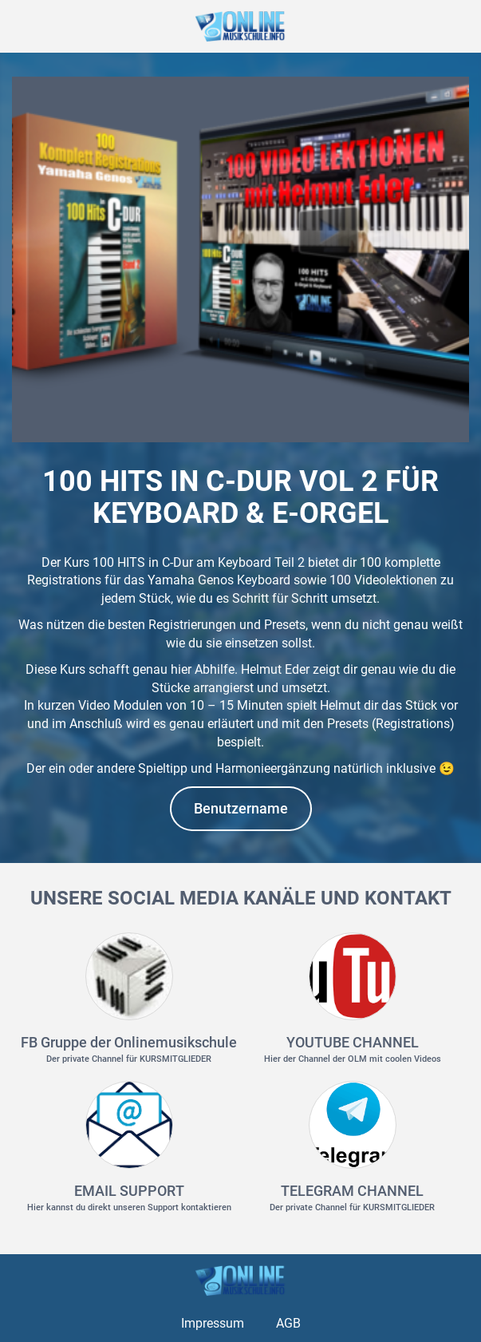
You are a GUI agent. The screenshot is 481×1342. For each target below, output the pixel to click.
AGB (288, 1323)
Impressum (212, 1323)
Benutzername (241, 808)
